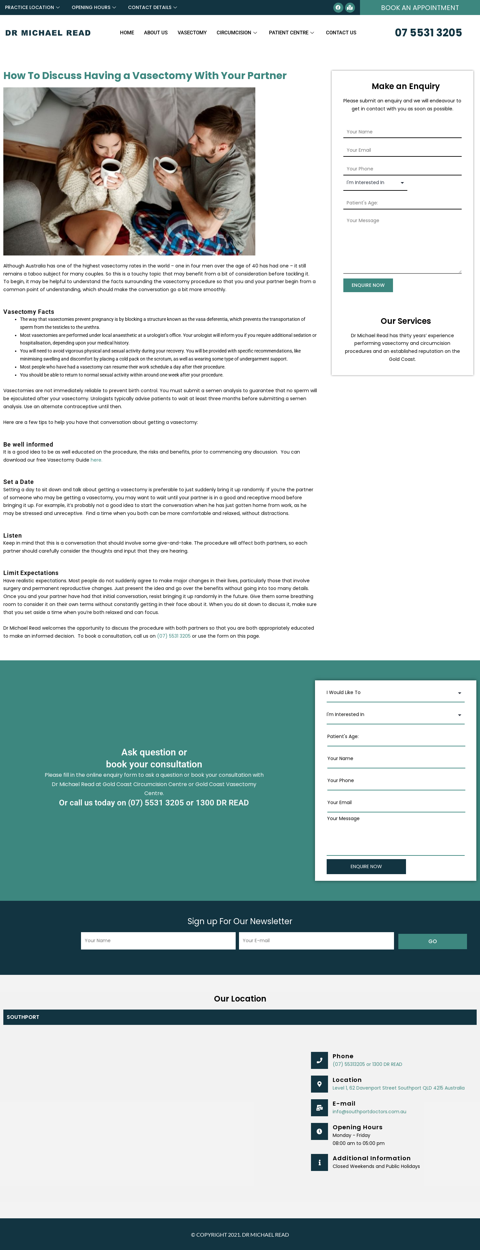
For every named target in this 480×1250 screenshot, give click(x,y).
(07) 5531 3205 (174, 636)
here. (96, 460)
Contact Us (341, 33)
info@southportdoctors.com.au (369, 1111)
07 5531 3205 (428, 32)
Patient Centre (291, 33)
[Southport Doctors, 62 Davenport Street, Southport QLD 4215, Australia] (153, 1111)
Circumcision (237, 33)
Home (127, 33)
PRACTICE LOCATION (32, 7)
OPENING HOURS (94, 7)
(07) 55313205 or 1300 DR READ (367, 1063)
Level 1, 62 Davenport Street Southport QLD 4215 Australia (399, 1087)
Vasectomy (192, 33)
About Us (156, 33)
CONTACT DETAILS (152, 7)
